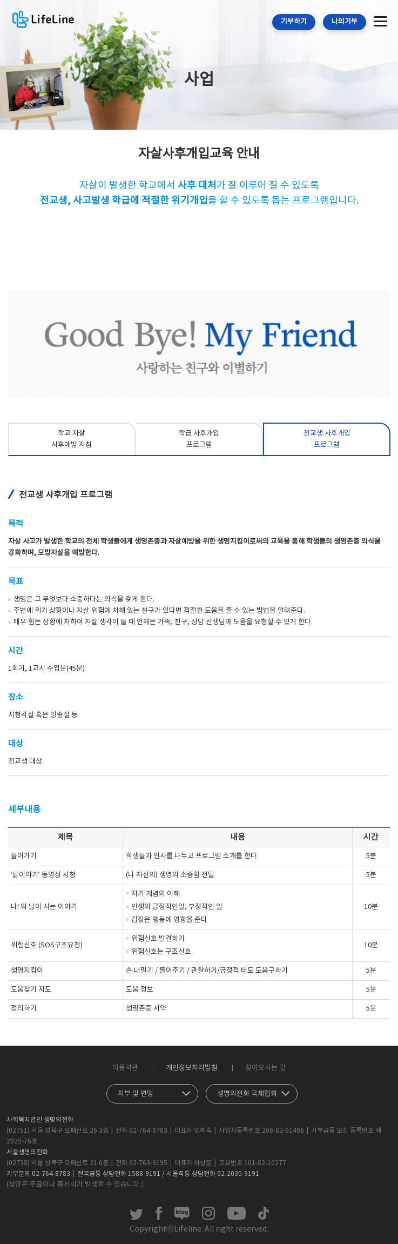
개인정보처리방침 (192, 1068)
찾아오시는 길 (265, 1068)
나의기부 (344, 22)
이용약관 (125, 1068)
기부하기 (294, 22)
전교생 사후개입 (326, 440)
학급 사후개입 (199, 440)
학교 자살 (72, 440)
